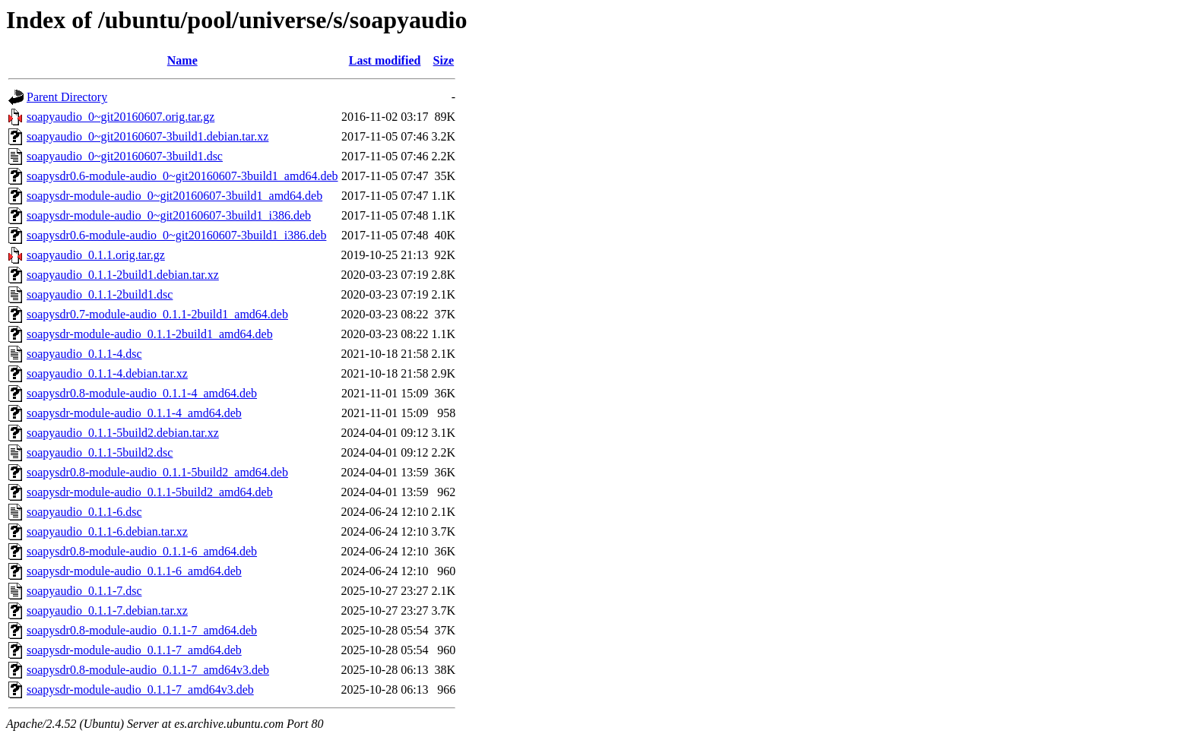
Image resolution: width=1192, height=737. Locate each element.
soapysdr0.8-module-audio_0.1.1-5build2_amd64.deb (157, 472)
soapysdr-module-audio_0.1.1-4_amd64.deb (134, 412)
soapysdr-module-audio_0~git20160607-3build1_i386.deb (169, 215)
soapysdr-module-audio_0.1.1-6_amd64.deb (134, 571)
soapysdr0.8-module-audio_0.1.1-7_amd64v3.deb (148, 669)
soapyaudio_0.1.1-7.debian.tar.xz (107, 610)
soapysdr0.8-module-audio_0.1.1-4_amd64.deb (142, 393)
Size (444, 60)
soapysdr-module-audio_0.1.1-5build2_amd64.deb (150, 492)
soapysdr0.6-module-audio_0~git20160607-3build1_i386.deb (176, 235)
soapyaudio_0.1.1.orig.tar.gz (96, 254)
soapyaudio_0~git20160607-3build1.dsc (125, 156)
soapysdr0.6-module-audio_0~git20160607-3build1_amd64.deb (182, 175)
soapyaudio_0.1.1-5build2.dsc (100, 452)
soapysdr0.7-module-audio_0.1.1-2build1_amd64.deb (157, 314)
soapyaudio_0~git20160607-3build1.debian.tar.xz (147, 136)
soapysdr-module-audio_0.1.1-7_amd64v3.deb (140, 689)
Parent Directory (67, 96)
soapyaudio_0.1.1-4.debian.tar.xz (107, 373)
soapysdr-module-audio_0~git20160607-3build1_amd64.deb (174, 195)
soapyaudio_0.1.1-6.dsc (84, 511)
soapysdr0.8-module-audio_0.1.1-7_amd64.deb (142, 630)
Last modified (385, 60)
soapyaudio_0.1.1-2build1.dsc (100, 294)
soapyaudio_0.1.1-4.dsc (84, 353)
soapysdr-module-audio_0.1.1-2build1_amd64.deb (150, 333)
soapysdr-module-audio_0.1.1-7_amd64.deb (134, 650)
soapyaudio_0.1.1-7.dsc (84, 590)
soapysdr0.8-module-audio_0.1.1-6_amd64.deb (142, 551)
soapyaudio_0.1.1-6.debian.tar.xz (107, 531)
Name (182, 60)
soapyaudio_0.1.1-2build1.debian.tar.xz (123, 274)
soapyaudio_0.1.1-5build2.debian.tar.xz (123, 432)
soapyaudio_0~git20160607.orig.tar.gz (120, 116)
